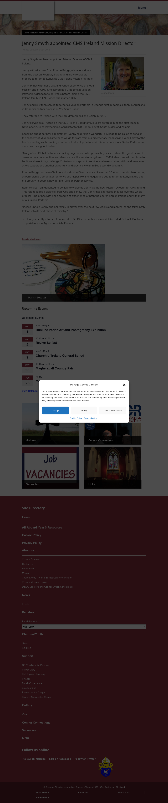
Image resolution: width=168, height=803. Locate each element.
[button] (124, 385)
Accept (55, 410)
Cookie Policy (76, 418)
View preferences (112, 410)
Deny (84, 410)
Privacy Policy (90, 418)
